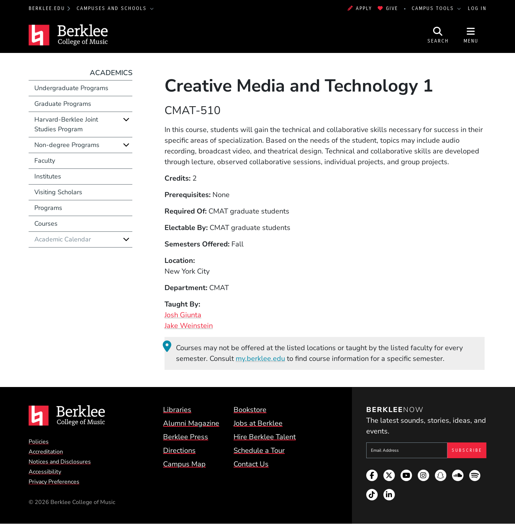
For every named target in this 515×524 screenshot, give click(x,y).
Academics (111, 73)
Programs (48, 208)
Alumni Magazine (191, 423)
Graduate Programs (62, 103)
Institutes (47, 176)
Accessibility (45, 472)
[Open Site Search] (438, 35)
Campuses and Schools (113, 8)
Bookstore (250, 410)
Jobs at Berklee (258, 423)
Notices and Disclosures (60, 462)
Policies (39, 442)
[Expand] (126, 119)
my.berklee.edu (260, 358)
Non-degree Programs (66, 145)
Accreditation (46, 452)
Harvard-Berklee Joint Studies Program (66, 124)
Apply (360, 8)
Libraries (177, 410)
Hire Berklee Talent (265, 437)
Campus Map (184, 464)
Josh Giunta (183, 315)
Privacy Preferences (54, 482)
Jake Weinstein (189, 325)
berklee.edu (47, 8)
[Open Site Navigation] (471, 35)
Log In (477, 8)
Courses (46, 223)
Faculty (44, 160)
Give (388, 8)
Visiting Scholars (58, 192)
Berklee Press (185, 437)
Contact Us (251, 464)
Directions (179, 450)
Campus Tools (434, 8)
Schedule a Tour (259, 450)
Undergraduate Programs (71, 88)
